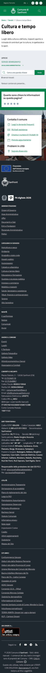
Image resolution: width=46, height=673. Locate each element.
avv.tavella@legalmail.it (15, 472)
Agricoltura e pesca (9, 247)
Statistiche (5, 539)
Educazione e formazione (11, 275)
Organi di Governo (8, 210)
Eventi (4, 341)
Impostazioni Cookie (9, 527)
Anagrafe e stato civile (10, 255)
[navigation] (4, 10)
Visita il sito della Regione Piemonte (16, 561)
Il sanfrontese (7, 316)
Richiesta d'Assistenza (10, 508)
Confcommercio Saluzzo (11, 557)
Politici (4, 233)
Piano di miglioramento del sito (13, 492)
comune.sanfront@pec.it (17, 390)
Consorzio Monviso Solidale (12, 592)
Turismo (4, 298)
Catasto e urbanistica (10, 267)
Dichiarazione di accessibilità (12, 488)
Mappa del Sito (7, 543)
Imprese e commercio (10, 282)
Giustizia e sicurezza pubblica (13, 278)
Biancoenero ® (25, 667)
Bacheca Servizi (7, 512)
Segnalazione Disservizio (11, 504)
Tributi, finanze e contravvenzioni (14, 294)
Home (3, 20)
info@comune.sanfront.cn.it (18, 392)
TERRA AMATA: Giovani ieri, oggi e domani (18, 612)
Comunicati (6, 324)
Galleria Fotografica (9, 353)
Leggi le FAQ (6, 496)
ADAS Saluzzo (7, 584)
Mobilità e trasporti (9, 286)
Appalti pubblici (7, 259)
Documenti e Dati (8, 222)
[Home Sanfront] (21, 11)
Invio (40, 72)
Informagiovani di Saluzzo (11, 600)
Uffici (3, 218)
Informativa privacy (9, 520)
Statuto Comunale (8, 516)
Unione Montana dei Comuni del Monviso (18, 569)
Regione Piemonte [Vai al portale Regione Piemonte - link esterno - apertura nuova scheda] (9, 3)
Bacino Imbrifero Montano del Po (14, 573)
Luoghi (4, 345)
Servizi (10, 20)
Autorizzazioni (7, 263)
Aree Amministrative (9, 214)
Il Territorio (5, 349)
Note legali (5, 524)
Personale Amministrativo (12, 229)
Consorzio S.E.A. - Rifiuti (11, 588)
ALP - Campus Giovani (10, 616)
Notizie (4, 320)
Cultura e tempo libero (10, 271)
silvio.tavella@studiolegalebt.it (19, 469)
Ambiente (5, 251)
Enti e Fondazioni (8, 225)
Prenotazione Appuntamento (13, 500)
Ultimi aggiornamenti (10, 535)
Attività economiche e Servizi (13, 361)
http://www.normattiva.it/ (11, 608)
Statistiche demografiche (11, 596)
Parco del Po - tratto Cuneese (13, 576)
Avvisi (3, 327)
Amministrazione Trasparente (13, 484)
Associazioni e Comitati (10, 365)
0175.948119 (10, 378)
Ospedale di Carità (8, 580)
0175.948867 (10, 381)
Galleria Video (7, 357)
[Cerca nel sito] (39, 11)
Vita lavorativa (7, 302)
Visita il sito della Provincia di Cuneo (15, 565)
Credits (4, 531)
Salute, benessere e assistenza (13, 290)
